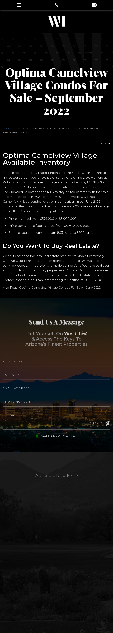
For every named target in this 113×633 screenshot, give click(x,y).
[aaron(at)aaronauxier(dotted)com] (94, 5)
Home (7, 128)
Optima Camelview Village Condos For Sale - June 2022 (60, 287)
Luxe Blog (21, 128)
